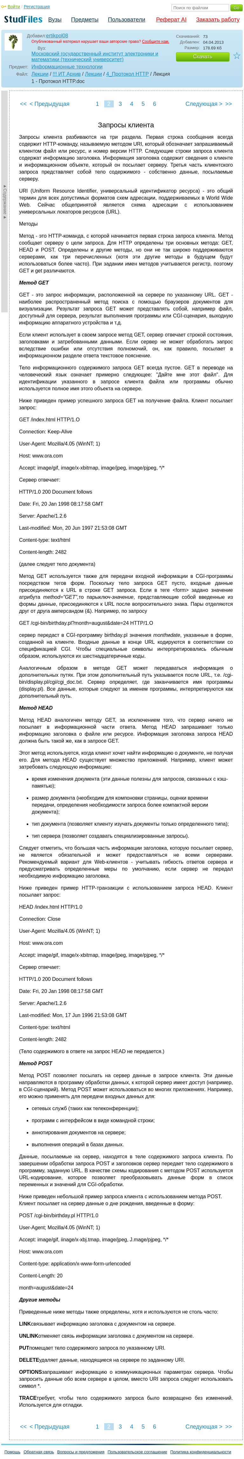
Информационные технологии (67, 66)
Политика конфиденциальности (200, 1451)
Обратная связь (39, 1451)
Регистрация (37, 6)
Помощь (12, 1451)
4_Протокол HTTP (127, 74)
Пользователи (126, 19)
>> (228, 104)
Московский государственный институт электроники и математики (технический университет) (94, 56)
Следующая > (204, 104)
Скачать (202, 56)
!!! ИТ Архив (67, 74)
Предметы (84, 19)
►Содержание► (5, 201)
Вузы (55, 19)
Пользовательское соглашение (137, 1451)
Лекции (39, 74)
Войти (14, 6)
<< (23, 104)
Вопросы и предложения (81, 1451)
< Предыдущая (50, 104)
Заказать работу (218, 19)
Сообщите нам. (155, 41)
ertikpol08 (57, 35)
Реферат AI (171, 19)
